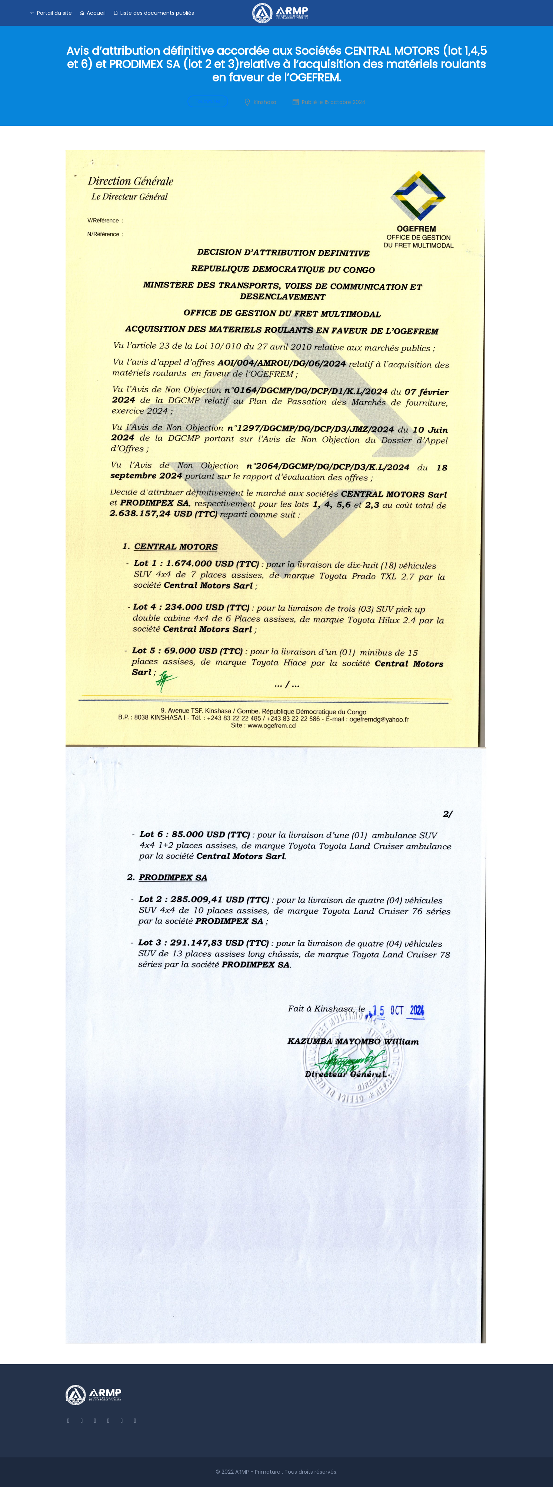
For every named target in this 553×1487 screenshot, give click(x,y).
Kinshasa (265, 102)
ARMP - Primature (258, 1472)
